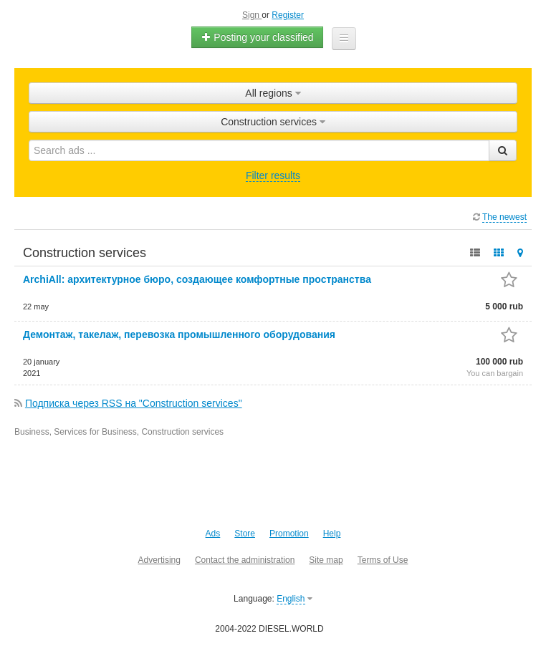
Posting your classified (257, 37)
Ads (213, 534)
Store (244, 534)
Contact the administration (244, 560)
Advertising (159, 560)
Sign (252, 15)
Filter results (273, 175)
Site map (326, 560)
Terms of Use (383, 560)
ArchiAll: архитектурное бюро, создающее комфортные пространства (197, 279)
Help (332, 534)
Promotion (289, 534)
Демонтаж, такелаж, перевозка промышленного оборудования (179, 334)
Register (288, 15)
